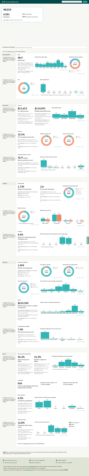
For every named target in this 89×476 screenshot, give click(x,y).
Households (21, 183)
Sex (19, 79)
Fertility (20, 231)
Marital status (22, 208)
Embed (83, 73)
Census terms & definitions (38, 460)
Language (20, 380)
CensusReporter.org (28, 469)
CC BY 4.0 (63, 470)
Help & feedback (62, 460)
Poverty (20, 131)
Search (85, 1)
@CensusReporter (36, 462)
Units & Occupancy (23, 262)
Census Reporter (10, 2)
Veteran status (22, 419)
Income (20, 105)
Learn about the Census (11, 460)
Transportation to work (24, 154)
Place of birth (21, 395)
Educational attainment (24, 354)
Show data (79, 73)
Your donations (31, 466)
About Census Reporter (11, 462)
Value (19, 300)
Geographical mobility (24, 326)
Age (19, 54)
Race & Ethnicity (44, 79)
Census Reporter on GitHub (65, 462)
